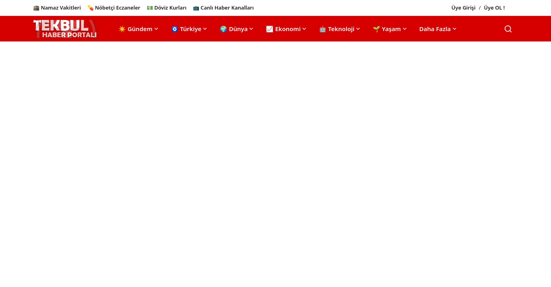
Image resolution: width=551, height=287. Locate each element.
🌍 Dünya (237, 29)
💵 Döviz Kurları (167, 7)
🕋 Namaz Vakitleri (57, 7)
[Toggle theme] (514, 7)
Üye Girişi (463, 7)
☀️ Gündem (139, 29)
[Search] (508, 29)
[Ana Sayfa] (65, 29)
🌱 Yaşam (390, 29)
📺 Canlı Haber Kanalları (223, 7)
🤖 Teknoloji (340, 29)
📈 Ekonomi (287, 29)
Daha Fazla (438, 29)
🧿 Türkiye (190, 29)
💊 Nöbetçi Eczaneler (113, 7)
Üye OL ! (494, 7)
